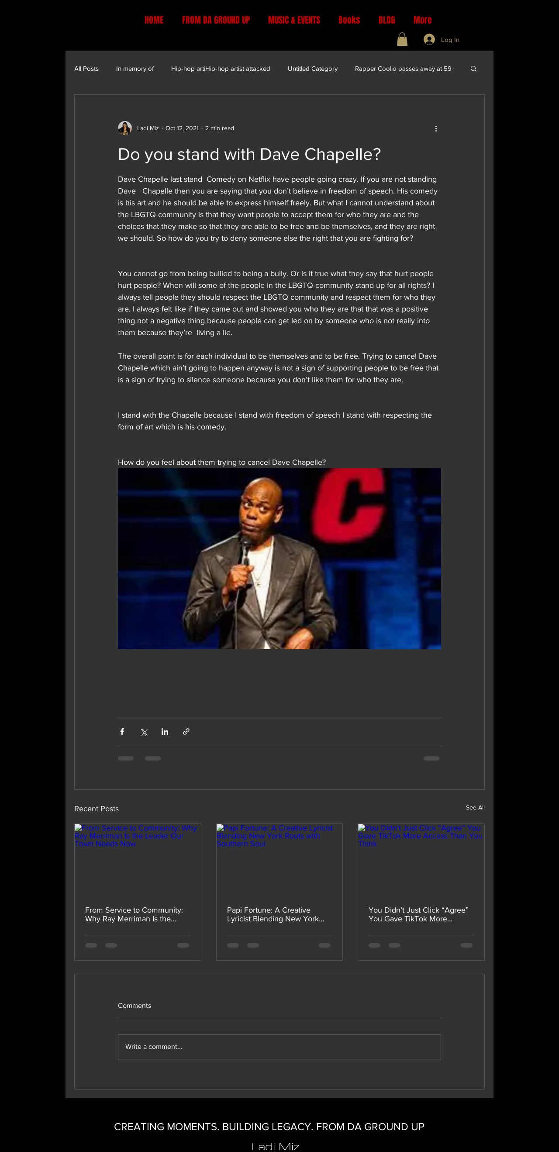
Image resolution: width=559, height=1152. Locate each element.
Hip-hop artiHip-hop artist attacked (220, 68)
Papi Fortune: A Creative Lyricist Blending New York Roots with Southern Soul (273, 914)
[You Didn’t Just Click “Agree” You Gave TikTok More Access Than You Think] (421, 859)
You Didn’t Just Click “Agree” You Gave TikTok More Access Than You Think (419, 914)
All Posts (86, 68)
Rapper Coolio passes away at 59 (403, 68)
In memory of (135, 68)
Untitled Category (313, 68)
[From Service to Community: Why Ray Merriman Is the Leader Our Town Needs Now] (138, 859)
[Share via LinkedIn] (165, 731)
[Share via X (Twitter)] (143, 731)
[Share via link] (186, 731)
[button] (402, 39)
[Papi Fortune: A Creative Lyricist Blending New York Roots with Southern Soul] (280, 859)
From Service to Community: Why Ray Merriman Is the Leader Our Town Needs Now (136, 914)
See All (475, 807)
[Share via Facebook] (122, 731)
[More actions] (436, 128)
